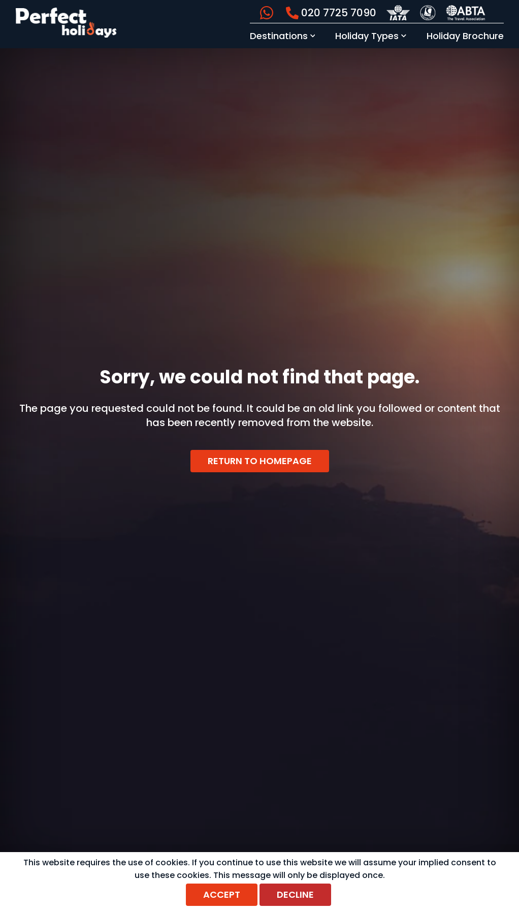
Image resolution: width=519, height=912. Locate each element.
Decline (295, 894)
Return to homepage (260, 460)
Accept (221, 894)
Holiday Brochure (465, 35)
